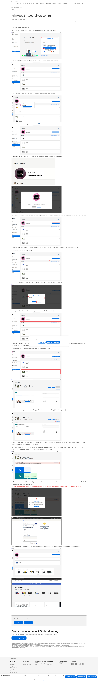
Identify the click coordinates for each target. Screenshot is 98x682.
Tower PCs (12, 669)
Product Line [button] (12, 661)
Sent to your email (81, 22)
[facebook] (76, 664)
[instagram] (83, 664)
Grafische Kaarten (13, 667)
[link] (12, 3)
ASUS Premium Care (62, 663)
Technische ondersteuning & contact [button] (40, 662)
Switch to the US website (53, 342)
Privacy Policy (49, 664)
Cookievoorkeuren (70, 676)
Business (86, 1)
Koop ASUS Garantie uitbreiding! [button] (63, 662)
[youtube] (72, 664)
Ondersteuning (16, 7)
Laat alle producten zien (14, 672)
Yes (18, 622)
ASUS (12, 7)
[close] (67, 337)
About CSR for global (50, 666)
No (28, 622)
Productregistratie (75, 1)
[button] (81, 1)
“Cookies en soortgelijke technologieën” (44, 680)
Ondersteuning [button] (50, 661)
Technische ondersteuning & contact (40, 664)
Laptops (11, 666)
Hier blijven (41, 342)
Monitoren (12, 670)
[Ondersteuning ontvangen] (19, 638)
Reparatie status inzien (26, 664)
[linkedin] (79, 664)
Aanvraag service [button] (25, 661)
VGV (21, 7)
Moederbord (12, 664)
